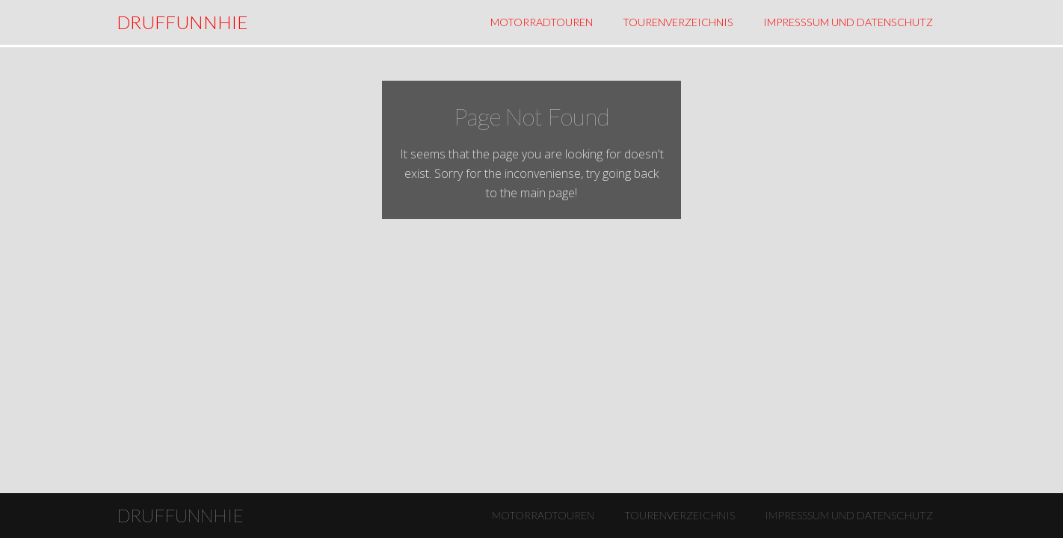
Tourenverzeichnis (678, 22)
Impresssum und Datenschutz (848, 22)
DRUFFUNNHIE (182, 22)
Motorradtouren (541, 22)
